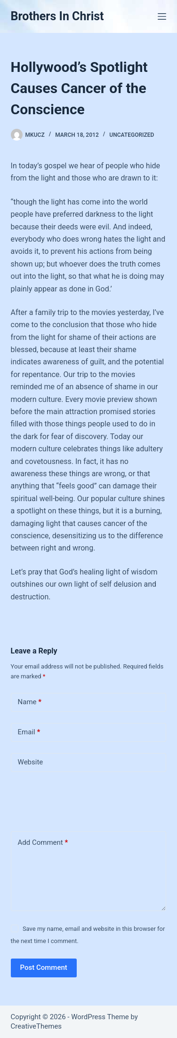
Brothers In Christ (57, 16)
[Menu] (162, 16)
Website (30, 762)
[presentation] (75, 799)
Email (29, 732)
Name (30, 702)
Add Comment (43, 843)
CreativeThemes (36, 1026)
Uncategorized (131, 135)
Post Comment (43, 967)
